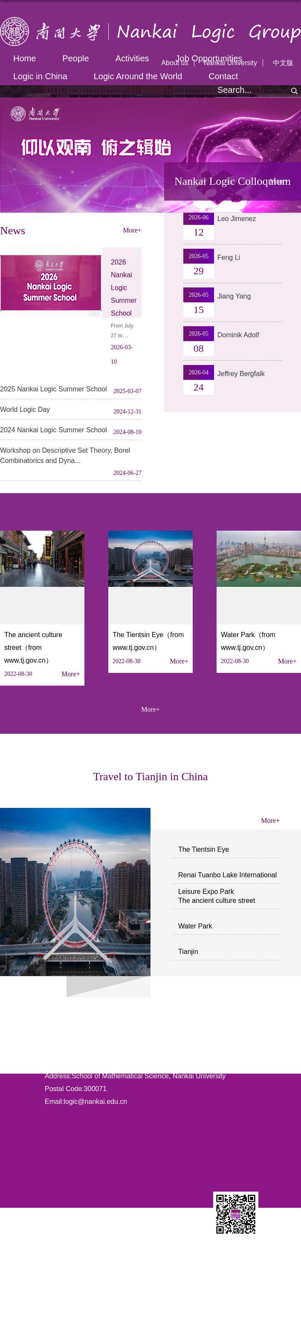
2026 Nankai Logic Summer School (123, 288)
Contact (223, 76)
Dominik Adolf (238, 335)
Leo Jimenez (236, 218)
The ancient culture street (216, 900)
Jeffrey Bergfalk (241, 373)
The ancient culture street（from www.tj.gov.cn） (33, 647)
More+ (70, 674)
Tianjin (188, 951)
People (75, 58)
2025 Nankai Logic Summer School (53, 389)
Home (24, 58)
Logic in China (40, 76)
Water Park (195, 926)
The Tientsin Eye (203, 849)
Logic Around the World (138, 76)
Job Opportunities (209, 58)
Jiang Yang (234, 296)
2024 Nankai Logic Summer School (53, 430)
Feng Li (228, 257)
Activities (132, 58)
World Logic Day (25, 409)
